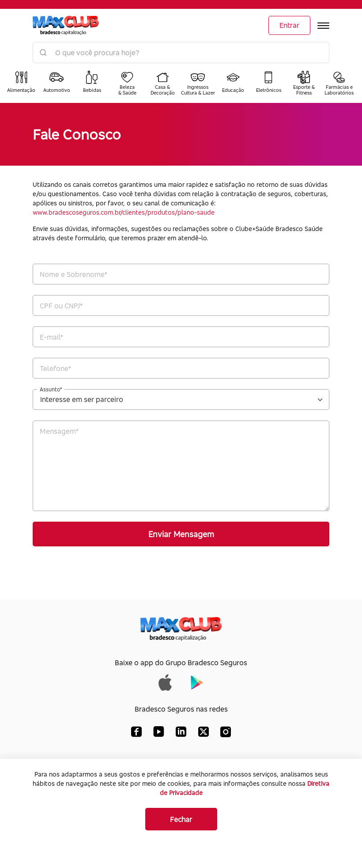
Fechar (181, 819)
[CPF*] (181, 305)
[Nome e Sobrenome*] (181, 274)
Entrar (289, 25)
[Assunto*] (181, 399)
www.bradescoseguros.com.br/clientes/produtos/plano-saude (124, 212)
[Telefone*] (181, 368)
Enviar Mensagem (181, 534)
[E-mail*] (181, 336)
